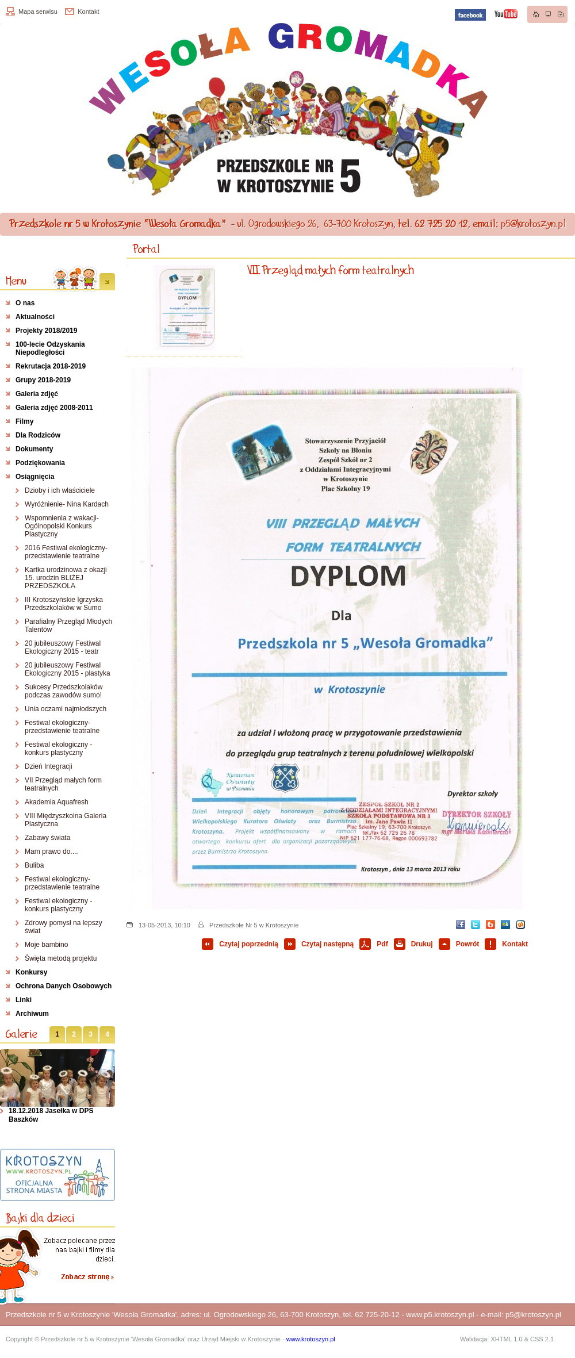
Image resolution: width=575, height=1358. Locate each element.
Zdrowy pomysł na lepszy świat (63, 927)
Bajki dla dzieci (40, 1217)
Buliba (34, 865)
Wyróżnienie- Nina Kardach (67, 504)
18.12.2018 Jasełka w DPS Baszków (51, 1115)
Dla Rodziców (38, 435)
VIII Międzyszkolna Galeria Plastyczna (65, 820)
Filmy (24, 421)
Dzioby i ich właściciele (60, 490)
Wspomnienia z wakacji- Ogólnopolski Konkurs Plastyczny (62, 526)
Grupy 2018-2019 (43, 380)
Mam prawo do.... (51, 851)
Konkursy (31, 972)
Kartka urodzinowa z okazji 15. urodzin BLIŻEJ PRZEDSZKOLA (66, 578)
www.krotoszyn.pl (310, 1339)
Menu (16, 280)
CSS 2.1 (542, 1339)
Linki (24, 1000)
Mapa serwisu (37, 11)
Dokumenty (34, 449)
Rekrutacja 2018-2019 (51, 366)
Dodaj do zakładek (560, 14)
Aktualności (35, 317)
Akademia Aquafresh (57, 802)
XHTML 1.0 (506, 1339)
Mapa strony (548, 14)
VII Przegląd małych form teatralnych (63, 784)
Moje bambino (46, 945)
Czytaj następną (327, 944)
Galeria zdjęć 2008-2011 (54, 408)
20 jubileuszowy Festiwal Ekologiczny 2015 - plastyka (67, 669)
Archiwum (32, 1014)
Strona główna (536, 14)
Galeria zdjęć (37, 394)
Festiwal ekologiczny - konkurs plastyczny (58, 749)
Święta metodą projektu (61, 958)
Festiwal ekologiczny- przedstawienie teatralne (62, 727)
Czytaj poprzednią (248, 944)
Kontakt (88, 11)
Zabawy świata (47, 838)
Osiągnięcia (35, 477)
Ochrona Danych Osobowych (64, 986)
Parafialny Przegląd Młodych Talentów (68, 625)
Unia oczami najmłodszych (65, 709)
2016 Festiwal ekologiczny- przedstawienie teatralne (66, 552)
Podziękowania (40, 463)
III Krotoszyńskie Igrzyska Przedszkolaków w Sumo (64, 604)
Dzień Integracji (48, 766)
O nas (25, 303)
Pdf (382, 944)
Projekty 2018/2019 (46, 331)
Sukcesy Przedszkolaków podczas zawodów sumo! (63, 691)
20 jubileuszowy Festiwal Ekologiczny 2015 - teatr (63, 647)
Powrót (468, 944)
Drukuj (422, 944)
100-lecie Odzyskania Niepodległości (50, 348)
